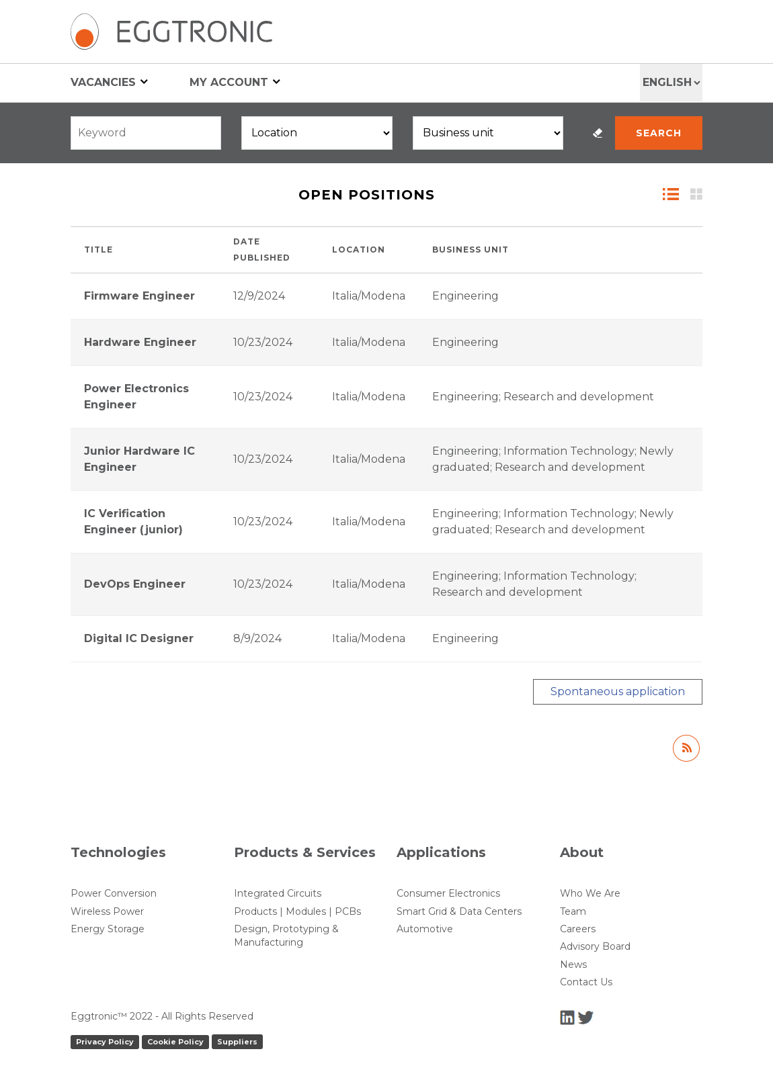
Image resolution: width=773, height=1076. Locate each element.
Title (98, 249)
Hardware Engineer (140, 342)
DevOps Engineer (135, 584)
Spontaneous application (618, 691)
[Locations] (316, 133)
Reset (597, 133)
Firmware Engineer (139, 295)
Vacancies (109, 82)
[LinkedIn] (568, 1016)
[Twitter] (585, 1016)
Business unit (470, 249)
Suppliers (237, 1041)
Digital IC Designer (139, 638)
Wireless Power (107, 911)
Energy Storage (108, 929)
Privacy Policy (105, 1041)
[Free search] (146, 133)
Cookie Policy (175, 1041)
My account (235, 82)
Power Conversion (114, 893)
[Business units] (488, 133)
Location (358, 249)
